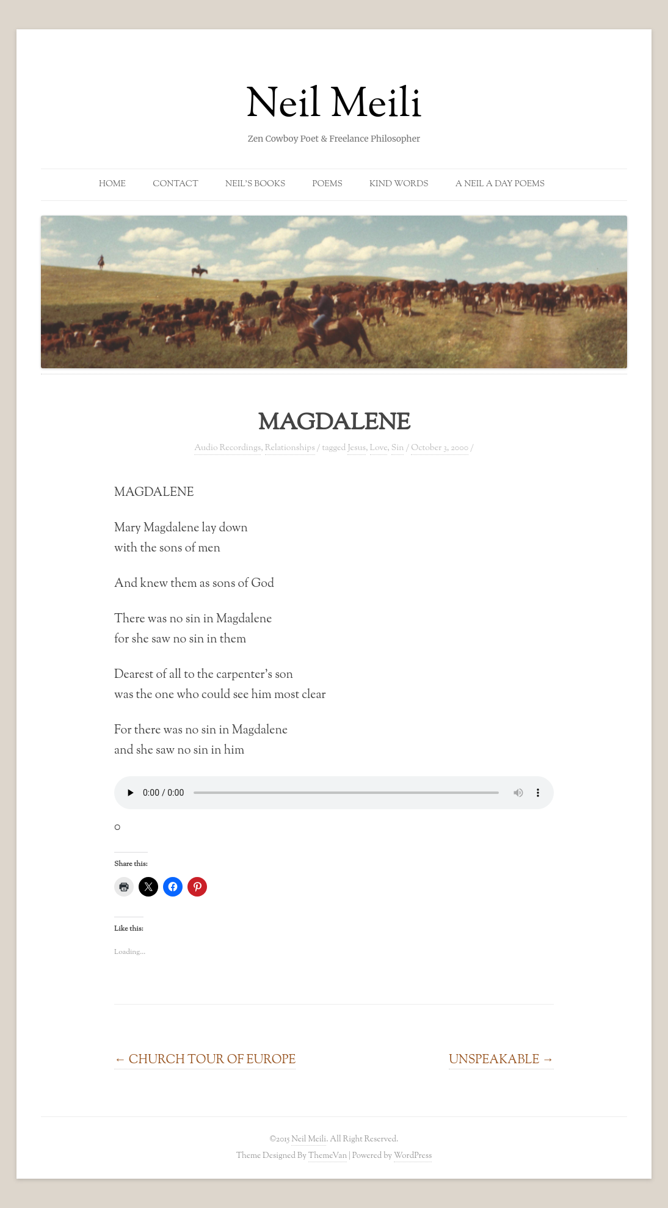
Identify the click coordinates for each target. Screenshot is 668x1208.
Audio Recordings (227, 448)
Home (112, 184)
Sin (397, 448)
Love (379, 448)
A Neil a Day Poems (500, 184)
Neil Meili (334, 106)
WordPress (413, 1156)
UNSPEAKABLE (501, 1060)
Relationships (290, 448)
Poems (328, 184)
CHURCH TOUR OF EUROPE (205, 1060)
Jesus (356, 448)
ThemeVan (327, 1156)
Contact (175, 184)
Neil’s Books (255, 184)
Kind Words (399, 184)
